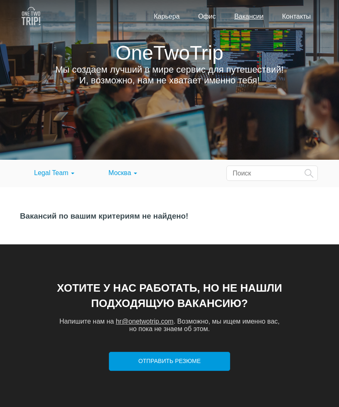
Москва (122, 172)
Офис (207, 16)
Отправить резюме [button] (169, 361)
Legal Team (54, 172)
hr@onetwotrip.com (145, 321)
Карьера (166, 16)
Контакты (296, 16)
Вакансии (249, 16)
